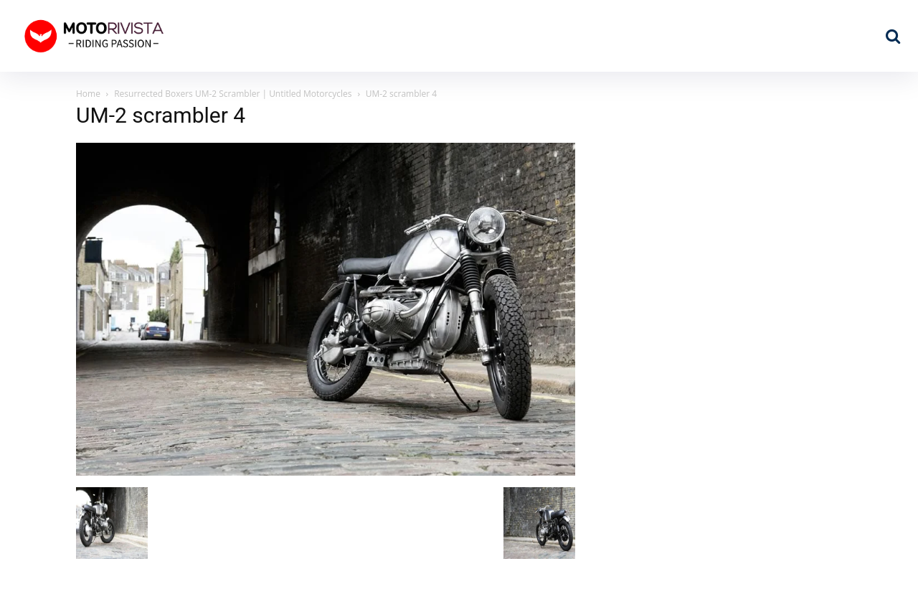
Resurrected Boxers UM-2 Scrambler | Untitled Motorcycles (232, 94)
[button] (893, 36)
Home (88, 94)
